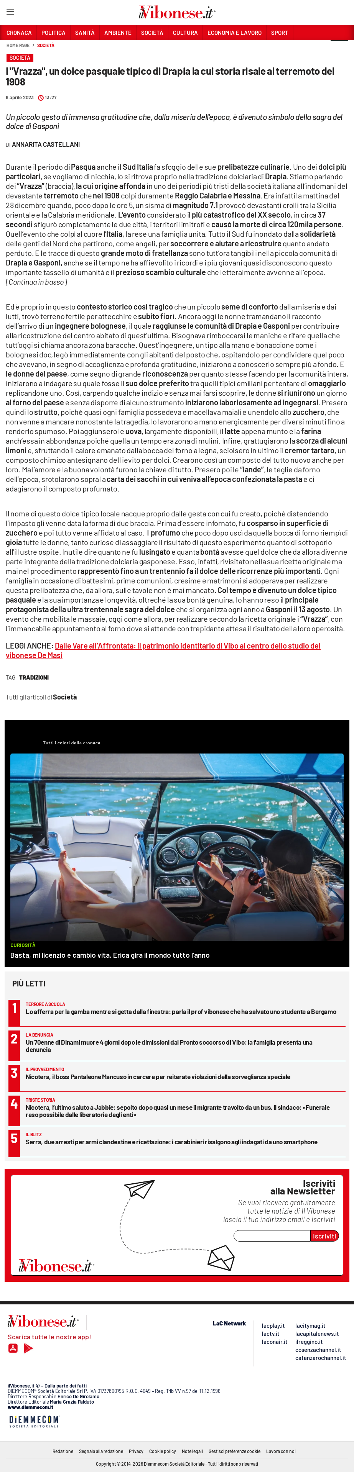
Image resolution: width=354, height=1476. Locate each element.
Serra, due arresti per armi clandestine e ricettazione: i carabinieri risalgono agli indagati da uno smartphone (171, 1141)
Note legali (192, 1451)
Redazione (63, 1451)
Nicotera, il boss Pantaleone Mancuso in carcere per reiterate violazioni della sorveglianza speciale (158, 1076)
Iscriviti (324, 1236)
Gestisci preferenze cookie (234, 1451)
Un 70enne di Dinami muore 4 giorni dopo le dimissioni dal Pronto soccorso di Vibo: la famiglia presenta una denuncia (169, 1045)
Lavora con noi (281, 1451)
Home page (18, 45)
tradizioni (34, 677)
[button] (339, 49)
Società (45, 45)
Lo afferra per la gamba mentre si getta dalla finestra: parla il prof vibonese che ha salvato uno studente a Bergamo (181, 1011)
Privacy (136, 1451)
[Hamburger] (10, 13)
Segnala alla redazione (101, 1451)
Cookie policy (162, 1451)
